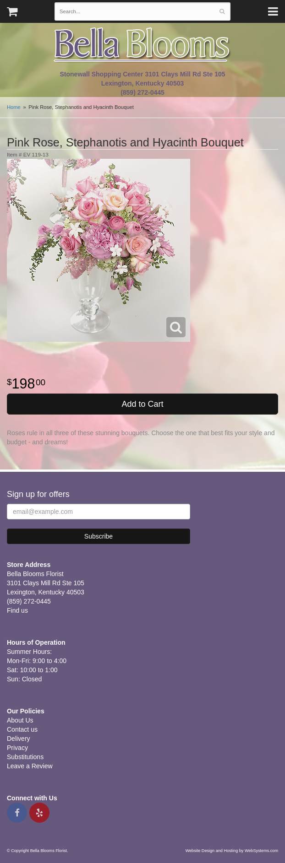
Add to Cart (142, 404)
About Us (20, 720)
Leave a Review (30, 766)
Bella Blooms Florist (142, 45)
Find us (17, 610)
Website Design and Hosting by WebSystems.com (232, 850)
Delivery (18, 738)
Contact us (22, 729)
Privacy (17, 747)
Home (14, 107)
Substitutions (25, 757)
